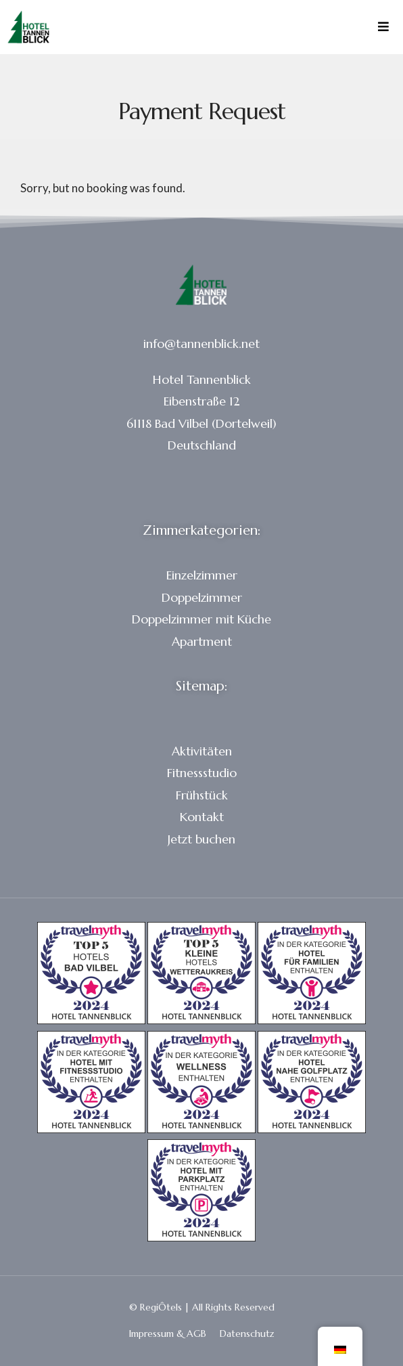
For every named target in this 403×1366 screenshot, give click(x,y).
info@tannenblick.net (201, 343)
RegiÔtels (161, 1307)
